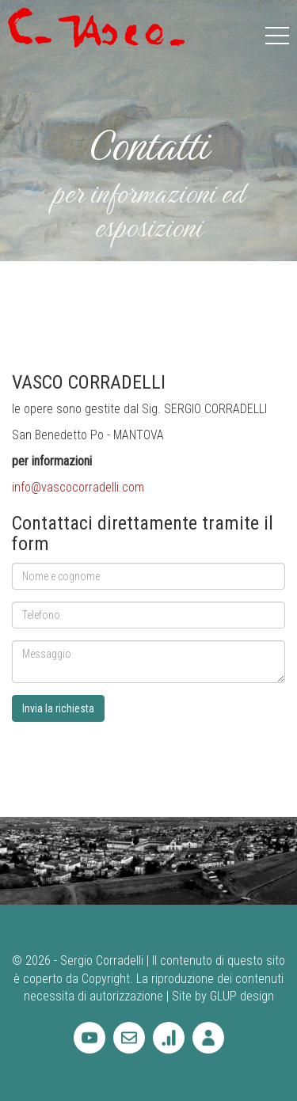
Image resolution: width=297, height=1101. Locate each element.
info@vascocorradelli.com (78, 487)
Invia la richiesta (58, 708)
